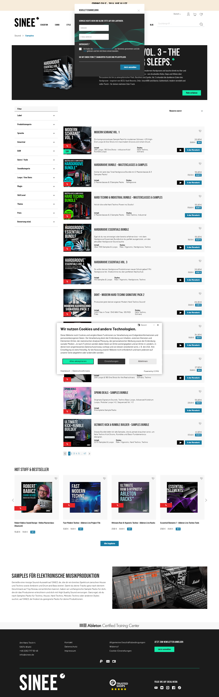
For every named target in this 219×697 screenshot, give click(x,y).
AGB (85, 51)
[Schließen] (158, 325)
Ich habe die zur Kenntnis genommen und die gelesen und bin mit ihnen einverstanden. (112, 50)
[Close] (138, 10)
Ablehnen (143, 361)
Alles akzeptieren (78, 361)
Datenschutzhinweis (81, 371)
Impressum (65, 371)
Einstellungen (111, 361)
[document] (109, 342)
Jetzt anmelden (130, 67)
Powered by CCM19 (151, 371)
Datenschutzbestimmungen (103, 49)
